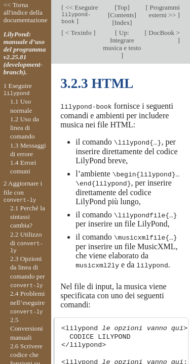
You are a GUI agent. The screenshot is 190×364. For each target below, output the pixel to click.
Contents (122, 15)
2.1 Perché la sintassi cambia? (27, 217)
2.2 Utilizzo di (26, 243)
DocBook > (163, 32)
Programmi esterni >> (164, 11)
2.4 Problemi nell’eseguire (27, 302)
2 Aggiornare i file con (23, 191)
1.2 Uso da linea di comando (24, 128)
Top (122, 7)
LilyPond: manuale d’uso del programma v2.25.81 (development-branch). (25, 53)
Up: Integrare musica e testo (122, 40)
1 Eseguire (18, 89)
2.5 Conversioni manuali (26, 328)
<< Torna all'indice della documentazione (26, 12)
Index (122, 22)
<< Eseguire (79, 14)
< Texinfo (78, 32)
